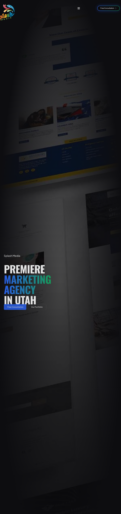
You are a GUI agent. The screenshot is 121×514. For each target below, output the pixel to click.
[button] (79, 8)
